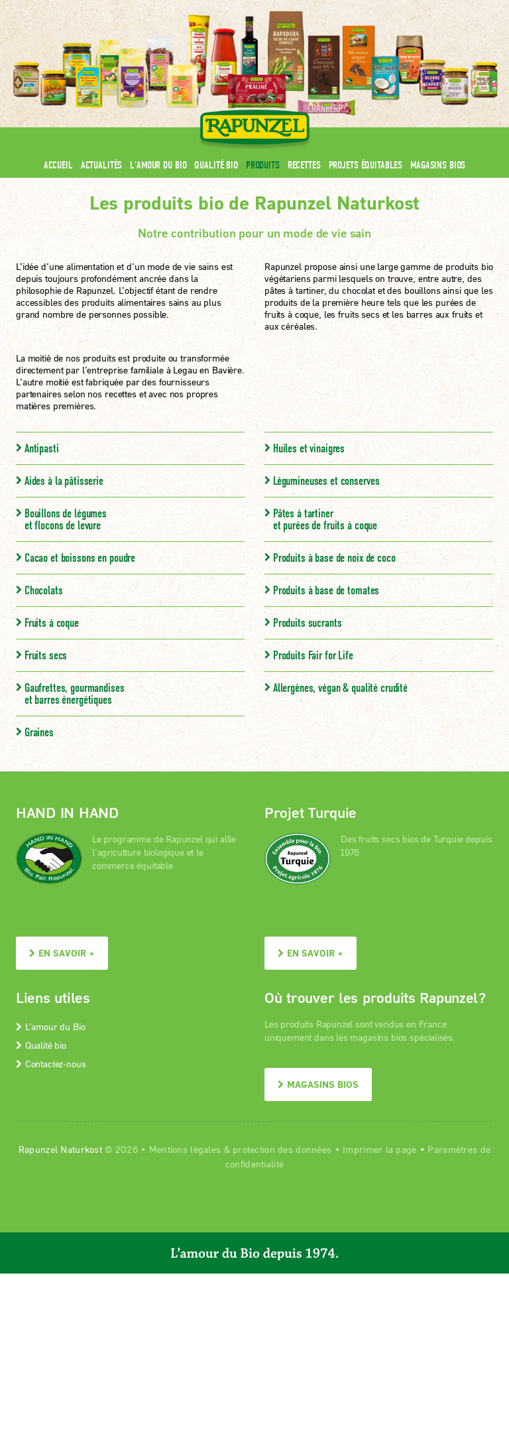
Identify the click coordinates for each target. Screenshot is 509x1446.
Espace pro (242, 8)
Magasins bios (437, 165)
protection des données (282, 1149)
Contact (381, 8)
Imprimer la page (379, 1149)
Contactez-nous (50, 1063)
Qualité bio (215, 165)
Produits (263, 165)
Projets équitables (365, 165)
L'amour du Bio (158, 165)
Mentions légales (185, 1149)
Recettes (304, 165)
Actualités (102, 165)
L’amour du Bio (50, 1026)
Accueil (58, 165)
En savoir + (62, 952)
